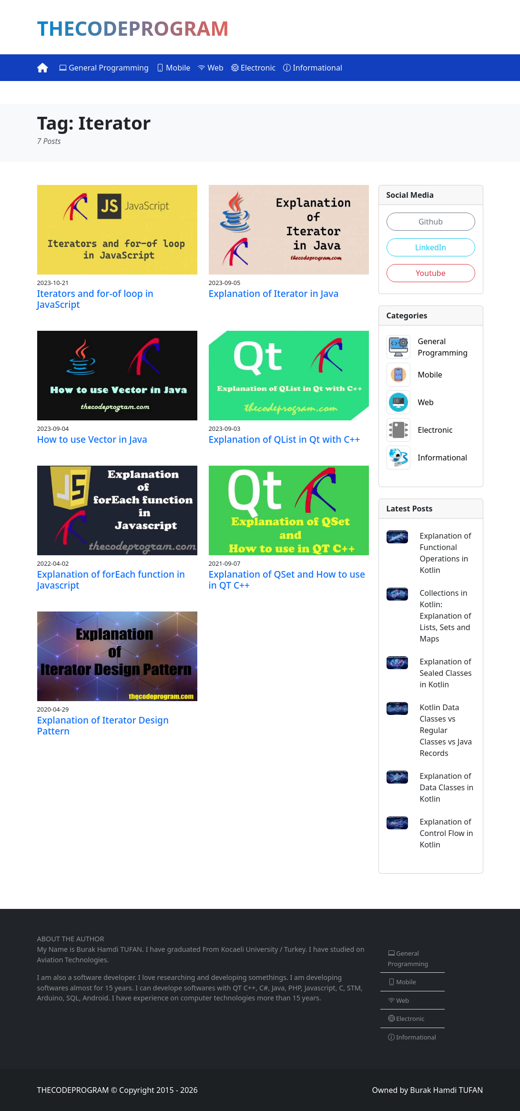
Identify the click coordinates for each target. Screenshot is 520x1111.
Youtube (430, 273)
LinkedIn (430, 247)
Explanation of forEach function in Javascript (111, 579)
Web (211, 67)
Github (430, 221)
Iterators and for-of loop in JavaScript (95, 299)
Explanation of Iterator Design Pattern (103, 725)
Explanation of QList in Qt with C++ (284, 439)
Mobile (173, 67)
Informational (312, 67)
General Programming (104, 67)
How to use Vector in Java (92, 439)
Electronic (253, 67)
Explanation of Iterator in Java (274, 293)
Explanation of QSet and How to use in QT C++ (287, 579)
